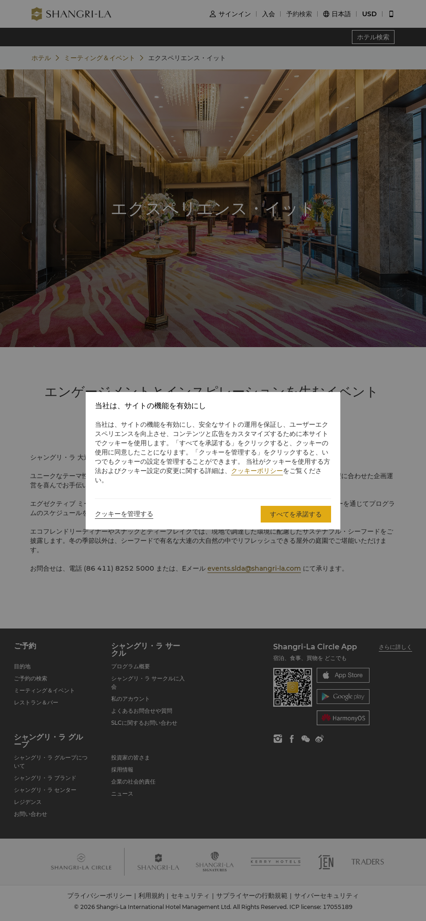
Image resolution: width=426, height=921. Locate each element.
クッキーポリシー (257, 471)
